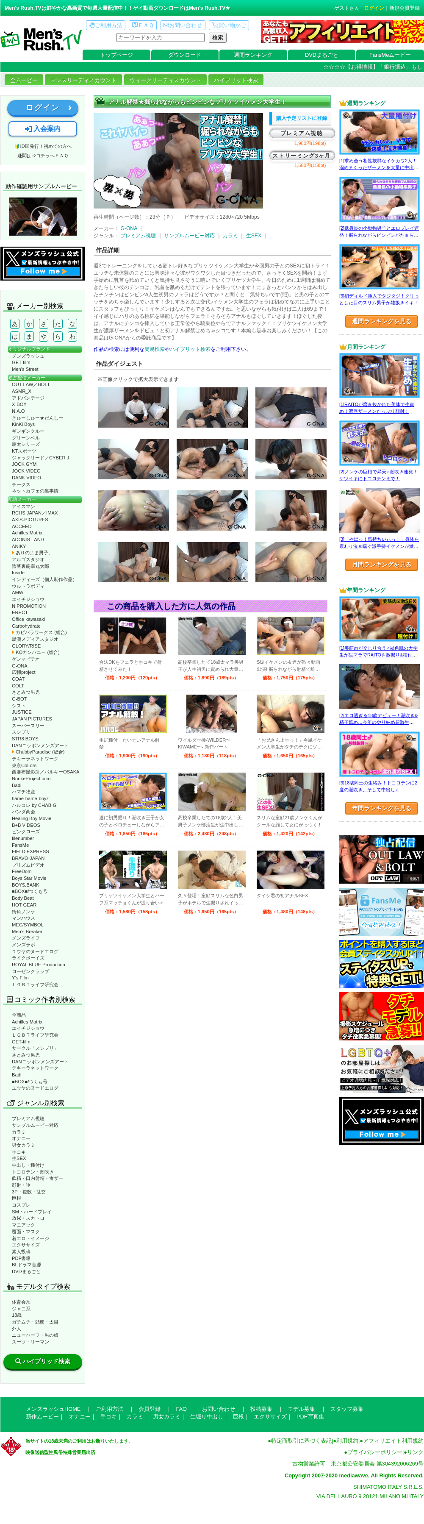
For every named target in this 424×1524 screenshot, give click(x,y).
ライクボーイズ (28, 957)
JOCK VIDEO (26, 470)
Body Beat (23, 898)
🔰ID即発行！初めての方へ (42, 146)
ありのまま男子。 (32, 552)
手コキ (19, 1151)
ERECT (20, 612)
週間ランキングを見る (381, 321)
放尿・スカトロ (28, 1218)
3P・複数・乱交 (29, 1191)
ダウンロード (184, 55)
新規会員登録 (404, 8)
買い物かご (229, 25)
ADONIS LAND (28, 539)
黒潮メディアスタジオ (35, 639)
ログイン (374, 8)
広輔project (24, 672)
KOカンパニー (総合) (36, 652)
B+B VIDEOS (26, 825)
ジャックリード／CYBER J (40, 457)
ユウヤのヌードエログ (35, 951)
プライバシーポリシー (374, 1452)
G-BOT (19, 698)
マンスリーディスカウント (83, 80)
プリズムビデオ (28, 865)
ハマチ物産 (23, 791)
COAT (18, 678)
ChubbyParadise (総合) (38, 751)
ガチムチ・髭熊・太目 (35, 1321)
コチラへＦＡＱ (52, 155)
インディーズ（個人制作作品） (44, 579)
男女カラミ (23, 1145)
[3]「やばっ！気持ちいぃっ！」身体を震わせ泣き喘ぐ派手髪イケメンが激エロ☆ (379, 546)
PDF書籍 (21, 1258)
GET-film (21, 362)
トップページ (116, 55)
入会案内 (43, 128)
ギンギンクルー (28, 431)
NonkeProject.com (31, 778)
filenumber (23, 838)
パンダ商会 (23, 811)
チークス (21, 484)
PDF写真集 (310, 1416)
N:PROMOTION (29, 606)
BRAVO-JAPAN (28, 858)
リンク (415, 1452)
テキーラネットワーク (35, 758)
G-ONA (20, 665)
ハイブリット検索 (190, 349)
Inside (18, 572)
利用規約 (347, 1441)
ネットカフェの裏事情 (35, 490)
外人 (16, 1328)
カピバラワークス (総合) (39, 632)
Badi (16, 785)
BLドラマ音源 (26, 1264)
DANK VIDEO (26, 477)
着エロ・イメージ (30, 1238)
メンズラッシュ (28, 356)
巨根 (16, 1198)
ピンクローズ (26, 831)
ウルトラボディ (28, 586)
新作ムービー (42, 1416)
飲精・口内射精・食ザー (37, 1178)
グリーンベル (26, 437)
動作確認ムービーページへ (43, 216)
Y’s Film (20, 977)
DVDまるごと (321, 55)
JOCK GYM (24, 464)
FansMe (20, 845)
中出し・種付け (28, 1165)
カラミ (19, 1132)
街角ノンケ (23, 911)
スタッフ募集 (346, 1409)
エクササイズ (26, 1244)
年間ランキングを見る (381, 808)
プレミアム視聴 (28, 1118)
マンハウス (23, 918)
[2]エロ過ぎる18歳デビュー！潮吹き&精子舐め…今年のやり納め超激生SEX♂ (378, 722)
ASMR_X (21, 391)
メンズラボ (23, 944)
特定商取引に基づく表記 (301, 1441)
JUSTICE (22, 712)
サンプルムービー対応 (35, 1125)
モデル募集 (301, 1409)
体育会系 (21, 1301)
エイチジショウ (28, 599)
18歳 (17, 1315)
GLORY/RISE (26, 645)
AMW (17, 592)
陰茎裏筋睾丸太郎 (30, 566)
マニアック (23, 1224)
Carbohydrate (26, 626)
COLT (18, 685)
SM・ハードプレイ (32, 1211)
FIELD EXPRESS (30, 851)
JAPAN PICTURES (32, 718)
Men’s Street (25, 369)
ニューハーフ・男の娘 (35, 1335)
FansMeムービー (390, 55)
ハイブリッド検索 (236, 80)
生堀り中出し (206, 1416)
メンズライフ (26, 937)
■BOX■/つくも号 (29, 891)
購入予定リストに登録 (301, 118)
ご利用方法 (105, 25)
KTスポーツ (24, 450)
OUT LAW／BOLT (31, 384)
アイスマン (23, 506)
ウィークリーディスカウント (165, 80)
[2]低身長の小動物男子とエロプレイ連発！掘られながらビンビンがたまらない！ (379, 235)
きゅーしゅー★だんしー (37, 417)
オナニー (21, 1138)
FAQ (181, 1409)
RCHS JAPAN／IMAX (35, 512)
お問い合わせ (183, 25)
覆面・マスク (26, 1231)
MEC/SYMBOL (28, 924)
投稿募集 (261, 1409)
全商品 (19, 1015)
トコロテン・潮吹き (33, 1171)
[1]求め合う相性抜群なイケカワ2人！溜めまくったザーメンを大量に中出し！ (378, 167)
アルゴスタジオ (28, 559)
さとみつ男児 (26, 692)
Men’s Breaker (27, 931)
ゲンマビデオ (26, 659)
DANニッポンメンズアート (40, 745)
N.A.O (18, 411)
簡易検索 (154, 349)
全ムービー (24, 80)
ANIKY (19, 546)
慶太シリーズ (26, 444)
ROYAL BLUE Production (38, 964)
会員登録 (150, 1409)
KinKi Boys (23, 424)
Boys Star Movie (29, 878)
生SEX (19, 1158)
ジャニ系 (21, 1308)
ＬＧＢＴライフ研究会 (35, 984)
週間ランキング (253, 55)
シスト (19, 705)
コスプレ (21, 1204)
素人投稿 (21, 1251)
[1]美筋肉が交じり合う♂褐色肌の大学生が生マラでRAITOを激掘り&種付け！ (378, 655)
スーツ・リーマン (30, 1341)
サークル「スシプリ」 (35, 1048)
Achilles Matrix (27, 532)
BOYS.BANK (25, 884)
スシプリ (21, 731)
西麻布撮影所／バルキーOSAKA (46, 771)
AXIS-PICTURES (30, 519)
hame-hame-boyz (30, 798)
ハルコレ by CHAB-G (34, 805)
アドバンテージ (28, 397)
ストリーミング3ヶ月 (301, 156)
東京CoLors (24, 765)
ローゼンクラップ (30, 971)
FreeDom (22, 871)
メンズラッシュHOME (53, 1409)
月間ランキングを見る (381, 564)
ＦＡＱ (143, 25)
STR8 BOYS (25, 738)
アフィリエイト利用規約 (393, 1441)
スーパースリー (28, 725)
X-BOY (19, 404)
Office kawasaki (28, 619)
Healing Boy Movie (31, 818)
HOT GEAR (24, 904)
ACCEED (22, 526)
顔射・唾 (21, 1184)
